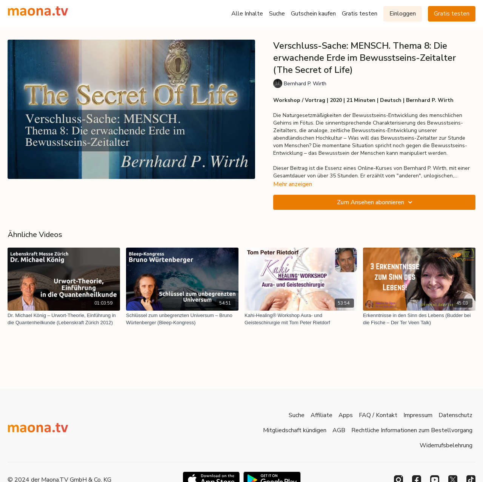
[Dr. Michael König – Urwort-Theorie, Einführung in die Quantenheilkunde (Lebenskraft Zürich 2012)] (64, 319)
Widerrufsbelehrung (446, 445)
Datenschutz (455, 415)
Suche (277, 13)
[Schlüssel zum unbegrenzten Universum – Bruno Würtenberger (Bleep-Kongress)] (182, 319)
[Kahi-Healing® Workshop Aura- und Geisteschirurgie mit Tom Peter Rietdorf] (301, 319)
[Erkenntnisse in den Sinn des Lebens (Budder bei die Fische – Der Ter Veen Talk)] (419, 319)
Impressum (417, 415)
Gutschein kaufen (313, 13)
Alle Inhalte (247, 13)
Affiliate (321, 415)
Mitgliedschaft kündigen (294, 430)
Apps (345, 415)
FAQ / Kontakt (378, 415)
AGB (338, 430)
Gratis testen (359, 13)
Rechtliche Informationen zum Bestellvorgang (411, 430)
